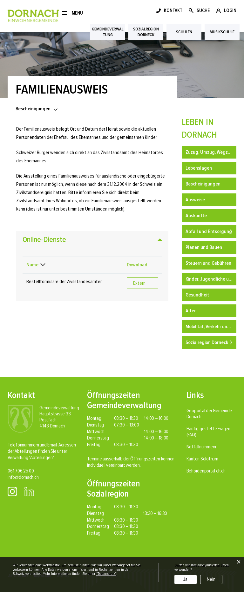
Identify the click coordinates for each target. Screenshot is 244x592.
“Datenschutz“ (106, 573)
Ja (185, 579)
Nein (211, 579)
